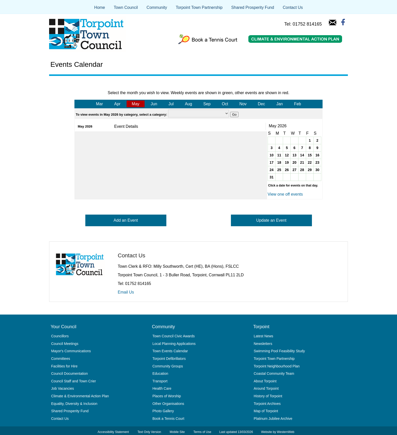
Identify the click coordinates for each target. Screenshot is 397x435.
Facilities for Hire (64, 366)
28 (302, 170)
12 (287, 155)
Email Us (126, 292)
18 (279, 162)
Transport (159, 381)
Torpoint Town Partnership (199, 7)
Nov (242, 104)
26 (287, 170)
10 (272, 155)
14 (302, 155)
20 (294, 162)
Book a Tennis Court (168, 419)
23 (317, 162)
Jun (154, 104)
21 (302, 162)
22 (310, 162)
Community (157, 7)
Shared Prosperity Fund (252, 7)
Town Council (126, 7)
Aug (188, 104)
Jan (279, 104)
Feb (297, 104)
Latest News (263, 336)
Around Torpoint (266, 388)
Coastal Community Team (274, 373)
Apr (117, 104)
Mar (99, 104)
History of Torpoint (268, 396)
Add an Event (125, 220)
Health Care (161, 388)
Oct (225, 104)
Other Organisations (168, 404)
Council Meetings (64, 344)
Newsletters (263, 344)
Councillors (60, 336)
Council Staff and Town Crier (73, 381)
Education (160, 373)
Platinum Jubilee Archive (273, 419)
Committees (60, 359)
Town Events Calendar (170, 351)
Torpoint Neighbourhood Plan (277, 366)
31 (272, 177)
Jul (170, 104)
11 (279, 155)
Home (99, 7)
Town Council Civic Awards (173, 336)
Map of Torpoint (266, 411)
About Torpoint (265, 381)
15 (310, 155)
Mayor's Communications (71, 351)
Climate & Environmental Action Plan (80, 396)
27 (294, 170)
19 (287, 162)
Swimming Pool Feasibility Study (279, 351)
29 (310, 170)
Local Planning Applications (173, 344)
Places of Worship (166, 396)
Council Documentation (69, 373)
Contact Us (293, 7)
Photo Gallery (163, 411)
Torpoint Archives (267, 404)
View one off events (285, 194)
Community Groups (167, 366)
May (135, 104)
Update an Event (271, 220)
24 (272, 170)
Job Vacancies (62, 388)
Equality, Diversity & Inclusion (74, 404)
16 (317, 155)
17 (272, 162)
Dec (261, 104)
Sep (206, 104)
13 (294, 155)
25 (279, 170)
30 (317, 170)
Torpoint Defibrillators (169, 359)
